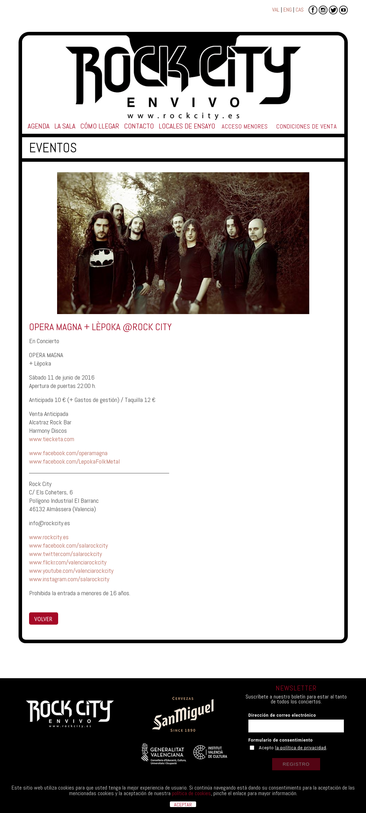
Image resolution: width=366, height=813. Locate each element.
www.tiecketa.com (51, 439)
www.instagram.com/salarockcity (69, 579)
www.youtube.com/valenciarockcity (71, 571)
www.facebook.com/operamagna (68, 453)
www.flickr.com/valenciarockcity (67, 562)
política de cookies (191, 793)
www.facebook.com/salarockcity (68, 545)
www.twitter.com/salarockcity (65, 554)
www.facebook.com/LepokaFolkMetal (74, 461)
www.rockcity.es (49, 537)
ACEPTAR (183, 804)
